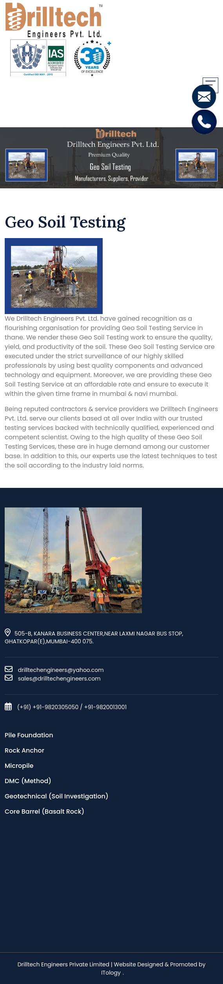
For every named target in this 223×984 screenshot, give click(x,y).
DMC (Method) (28, 780)
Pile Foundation (29, 735)
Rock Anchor (24, 750)
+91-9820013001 (105, 707)
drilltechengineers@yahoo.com (61, 670)
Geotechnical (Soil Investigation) (57, 796)
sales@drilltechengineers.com (58, 678)
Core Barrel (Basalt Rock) (44, 811)
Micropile (19, 765)
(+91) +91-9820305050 (48, 707)
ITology (111, 973)
